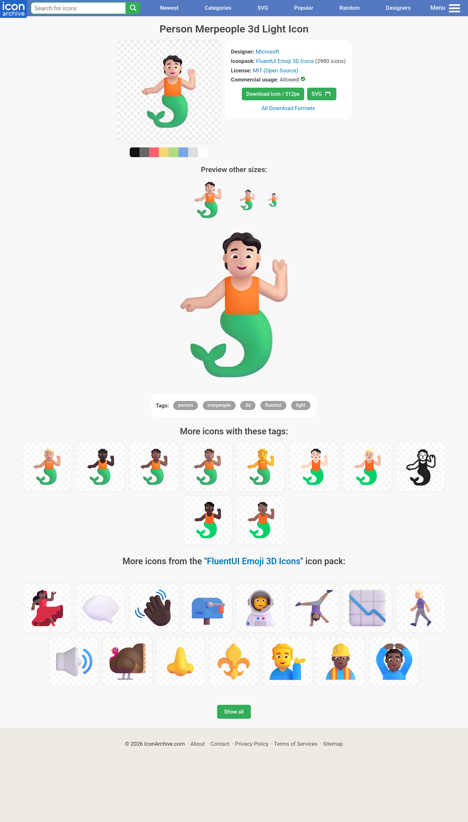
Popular (303, 8)
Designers (398, 8)
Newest (169, 8)
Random (349, 8)
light (301, 405)
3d (248, 405)
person (185, 405)
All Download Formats (288, 108)
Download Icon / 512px (273, 94)
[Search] (132, 8)
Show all (234, 712)
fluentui (273, 405)
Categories (218, 8)
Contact (219, 744)
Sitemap (333, 744)
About (197, 744)
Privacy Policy (251, 744)
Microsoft (267, 51)
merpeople (219, 405)
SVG (262, 8)
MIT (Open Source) (275, 70)
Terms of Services (296, 744)
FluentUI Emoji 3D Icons (285, 61)
